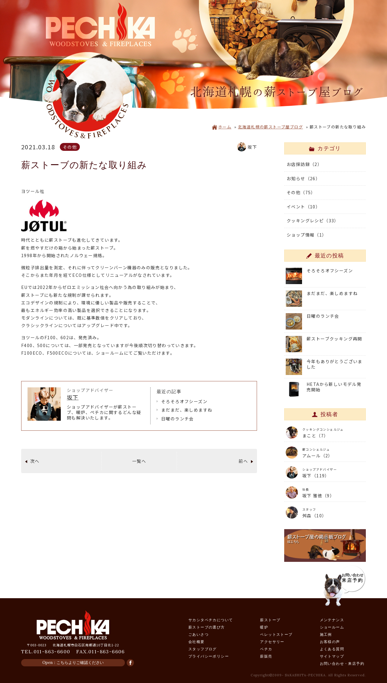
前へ (243, 461)
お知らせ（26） (303, 178)
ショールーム (332, 627)
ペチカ (266, 649)
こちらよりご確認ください (80, 662)
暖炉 (264, 627)
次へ (35, 461)
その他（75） (301, 192)
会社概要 (196, 641)
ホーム (221, 127)
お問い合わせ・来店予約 (342, 663)
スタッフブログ (202, 649)
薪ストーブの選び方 (206, 627)
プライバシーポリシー (208, 656)
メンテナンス (332, 620)
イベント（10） (303, 207)
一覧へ (139, 461)
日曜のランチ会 (177, 419)
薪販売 (266, 656)
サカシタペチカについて (210, 620)
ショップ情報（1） (307, 235)
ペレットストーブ (276, 634)
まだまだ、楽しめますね (186, 410)
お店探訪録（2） (304, 164)
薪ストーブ (270, 620)
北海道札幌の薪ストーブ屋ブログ (270, 127)
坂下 (73, 397)
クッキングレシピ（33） (313, 220)
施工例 (326, 634)
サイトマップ (332, 656)
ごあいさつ (198, 634)
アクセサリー (272, 641)
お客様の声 (330, 641)
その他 (70, 147)
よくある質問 (332, 649)
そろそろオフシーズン (184, 401)
